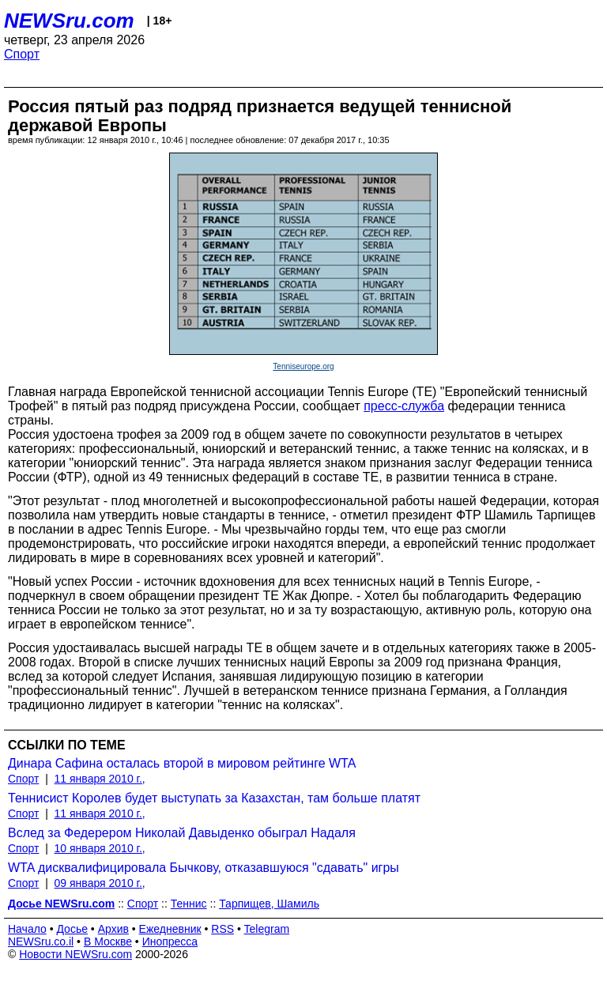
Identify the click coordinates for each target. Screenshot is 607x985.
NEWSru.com (69, 20)
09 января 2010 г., (100, 883)
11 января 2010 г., (100, 778)
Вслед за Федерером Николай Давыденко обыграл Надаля (182, 833)
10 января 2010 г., (100, 848)
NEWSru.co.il (41, 941)
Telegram (267, 929)
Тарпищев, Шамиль (269, 903)
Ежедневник (170, 929)
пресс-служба (404, 406)
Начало (27, 929)
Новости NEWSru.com (75, 954)
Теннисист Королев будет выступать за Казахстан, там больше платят (214, 798)
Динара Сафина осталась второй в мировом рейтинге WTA (182, 763)
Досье (72, 929)
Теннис (189, 903)
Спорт (22, 54)
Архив (113, 929)
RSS (222, 929)
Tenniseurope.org (303, 366)
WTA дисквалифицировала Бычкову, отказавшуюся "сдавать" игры (203, 867)
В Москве (108, 941)
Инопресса (170, 941)
